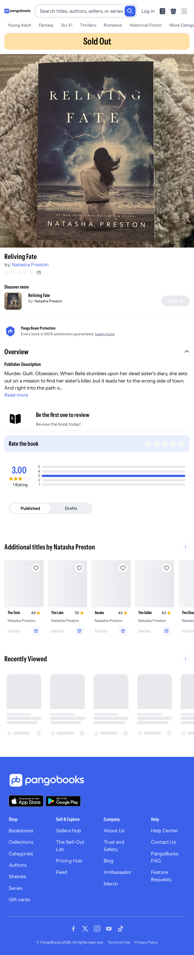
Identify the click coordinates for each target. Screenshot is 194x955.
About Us (114, 830)
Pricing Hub (69, 861)
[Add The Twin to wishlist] (36, 568)
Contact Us (163, 842)
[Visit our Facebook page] (73, 928)
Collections (21, 842)
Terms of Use (119, 942)
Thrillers (88, 25)
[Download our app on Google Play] (63, 801)
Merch (111, 884)
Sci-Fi (66, 25)
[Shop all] (175, 301)
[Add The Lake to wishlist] (79, 568)
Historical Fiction (146, 25)
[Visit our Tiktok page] (120, 928)
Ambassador (117, 872)
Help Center (164, 830)
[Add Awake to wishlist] (123, 568)
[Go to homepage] (17, 11)
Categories (21, 853)
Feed (61, 872)
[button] (97, 352)
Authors (17, 865)
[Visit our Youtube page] (109, 928)
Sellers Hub (68, 830)
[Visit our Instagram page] (97, 928)
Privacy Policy (146, 942)
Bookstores (21, 830)
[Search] (130, 11)
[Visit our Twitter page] (85, 928)
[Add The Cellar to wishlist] (166, 568)
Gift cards (19, 899)
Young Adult (19, 25)
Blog (108, 861)
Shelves (17, 876)
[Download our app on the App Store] (26, 801)
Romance (113, 25)
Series (15, 888)
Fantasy (46, 25)
